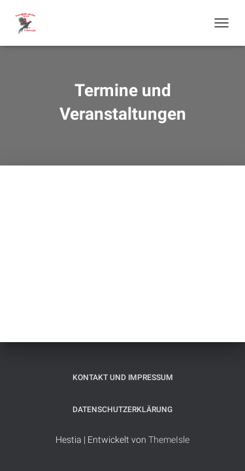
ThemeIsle (168, 439)
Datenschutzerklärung (122, 409)
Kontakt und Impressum (123, 377)
